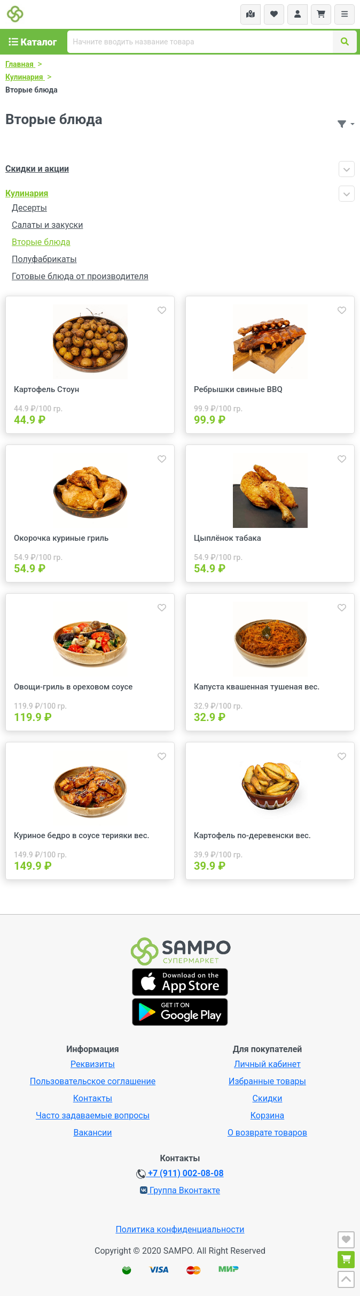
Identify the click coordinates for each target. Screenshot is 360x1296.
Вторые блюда (41, 242)
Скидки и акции (37, 169)
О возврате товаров (267, 1133)
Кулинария (27, 193)
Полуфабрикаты (44, 259)
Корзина (267, 1115)
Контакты (92, 1098)
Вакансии (92, 1133)
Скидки (268, 1098)
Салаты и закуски (47, 225)
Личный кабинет (267, 1064)
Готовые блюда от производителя (80, 276)
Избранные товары (267, 1081)
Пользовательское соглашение (93, 1081)
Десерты (29, 208)
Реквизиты (93, 1064)
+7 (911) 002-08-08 (179, 1173)
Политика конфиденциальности (179, 1229)
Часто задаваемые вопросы (93, 1115)
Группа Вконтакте (180, 1190)
